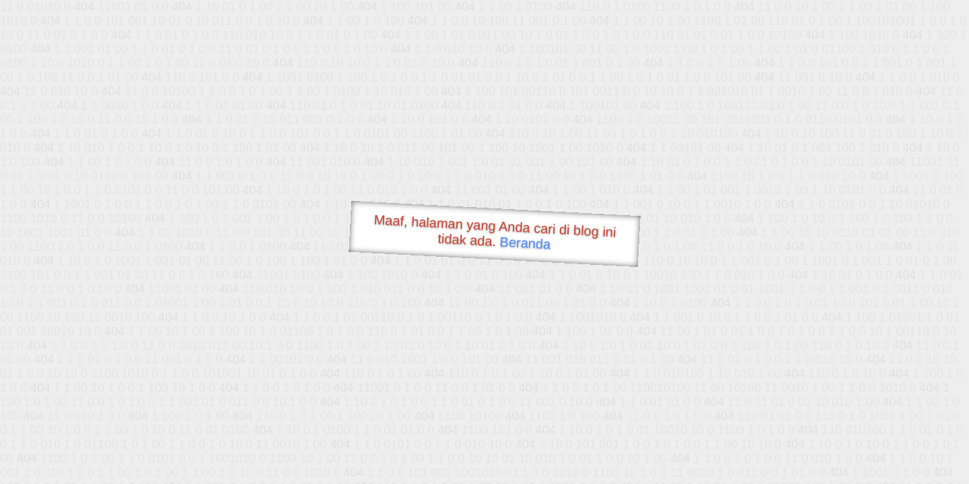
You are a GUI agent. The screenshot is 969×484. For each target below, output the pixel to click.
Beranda (525, 242)
